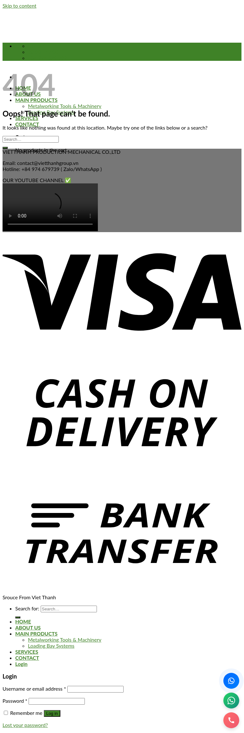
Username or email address (34, 689)
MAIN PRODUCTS (36, 633)
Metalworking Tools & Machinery (64, 106)
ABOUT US (28, 627)
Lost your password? (25, 725)
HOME (23, 621)
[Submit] (5, 148)
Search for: (27, 608)
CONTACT (27, 124)
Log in (52, 713)
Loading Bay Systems (51, 646)
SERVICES (26, 652)
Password (15, 701)
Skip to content (20, 6)
